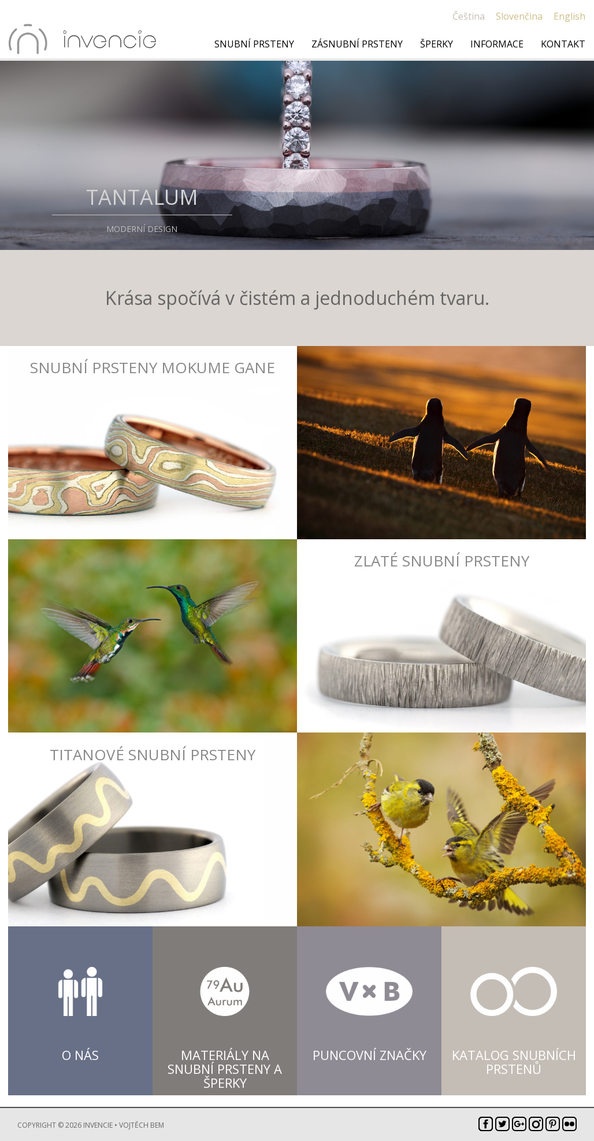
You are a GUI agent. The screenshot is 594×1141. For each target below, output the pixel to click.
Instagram (536, 1124)
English (569, 16)
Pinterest (552, 1124)
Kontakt (563, 44)
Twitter (502, 1124)
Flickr (569, 1124)
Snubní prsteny (254, 44)
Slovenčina (519, 16)
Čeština (468, 16)
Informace (497, 44)
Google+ (519, 1124)
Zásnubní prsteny (357, 44)
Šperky (436, 44)
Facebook (485, 1124)
